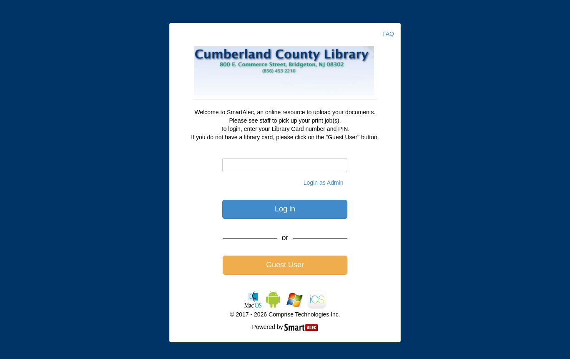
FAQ (388, 33)
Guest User (285, 265)
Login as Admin (324, 182)
